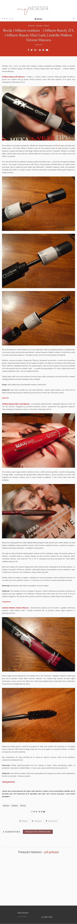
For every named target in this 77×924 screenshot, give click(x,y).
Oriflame (39, 26)
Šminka (46, 26)
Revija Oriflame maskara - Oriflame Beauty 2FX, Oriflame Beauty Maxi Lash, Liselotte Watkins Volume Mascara (38, 35)
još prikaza (51, 852)
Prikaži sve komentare (38, 832)
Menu (39, 19)
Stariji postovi (37, 821)
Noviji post (24, 821)
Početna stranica (51, 821)
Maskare (31, 26)
